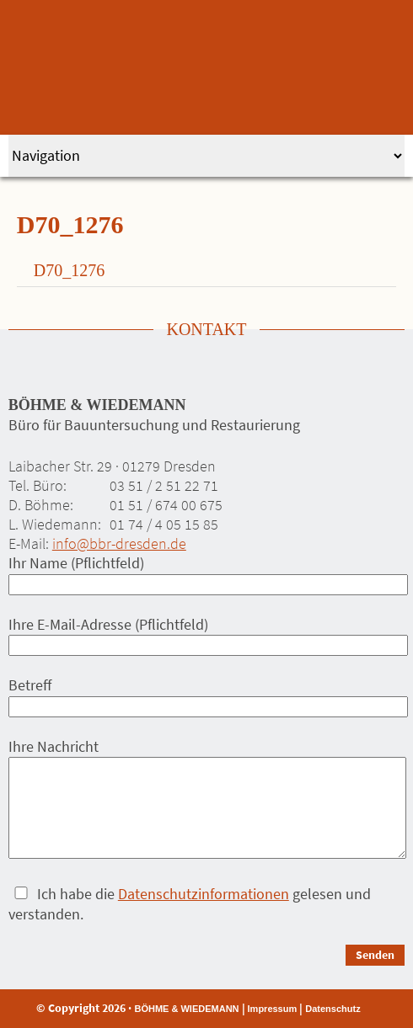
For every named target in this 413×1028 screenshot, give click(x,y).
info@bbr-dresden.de (119, 543)
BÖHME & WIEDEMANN (186, 1009)
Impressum (273, 1009)
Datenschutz (332, 1009)
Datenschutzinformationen (203, 893)
